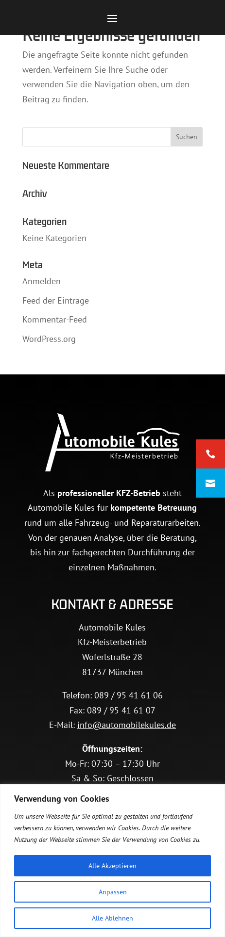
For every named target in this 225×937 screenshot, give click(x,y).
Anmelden (41, 281)
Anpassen (113, 892)
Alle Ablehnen (112, 918)
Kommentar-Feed (54, 319)
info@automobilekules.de (126, 724)
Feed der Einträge (55, 300)
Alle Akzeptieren (112, 865)
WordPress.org (49, 338)
